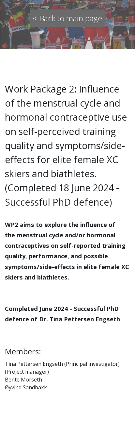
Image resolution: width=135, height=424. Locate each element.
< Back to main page (67, 18)
